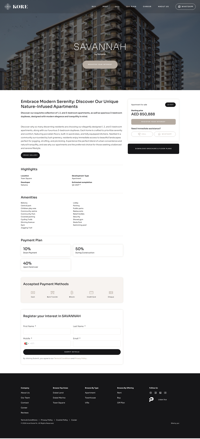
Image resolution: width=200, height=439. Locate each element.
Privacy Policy (81, 359)
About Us (25, 393)
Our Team (25, 398)
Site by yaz (175, 424)
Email (76, 339)
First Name (28, 327)
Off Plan (120, 403)
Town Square (58, 403)
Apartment (89, 393)
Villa (87, 403)
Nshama (101, 54)
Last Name (78, 327)
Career (24, 408)
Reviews (24, 413)
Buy (118, 398)
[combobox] (26, 344)
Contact (24, 403)
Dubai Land (57, 393)
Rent (119, 393)
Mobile (27, 339)
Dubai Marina (58, 398)
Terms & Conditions (62, 359)
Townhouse (90, 398)
